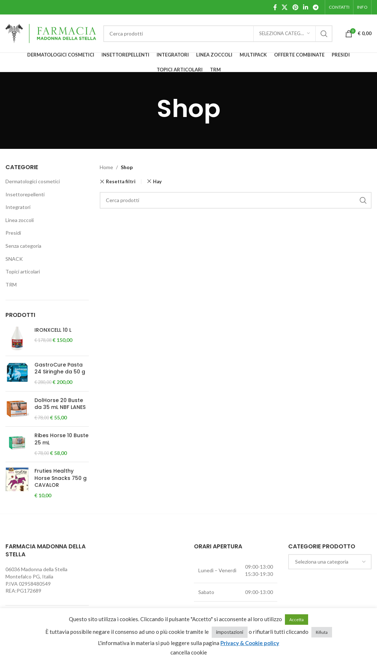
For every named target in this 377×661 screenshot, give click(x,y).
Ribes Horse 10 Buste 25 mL (61, 439)
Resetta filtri (121, 181)
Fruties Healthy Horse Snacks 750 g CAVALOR (60, 478)
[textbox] (330, 562)
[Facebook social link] (275, 7)
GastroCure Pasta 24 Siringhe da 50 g (59, 368)
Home (106, 167)
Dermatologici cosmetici (32, 181)
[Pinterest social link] (295, 7)
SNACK (14, 259)
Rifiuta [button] (322, 632)
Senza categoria (23, 246)
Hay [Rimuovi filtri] (157, 181)
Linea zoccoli (19, 220)
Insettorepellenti (25, 194)
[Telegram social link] (316, 7)
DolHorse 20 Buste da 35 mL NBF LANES (60, 404)
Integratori (17, 207)
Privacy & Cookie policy (249, 643)
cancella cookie (188, 652)
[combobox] (330, 561)
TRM (11, 284)
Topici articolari (22, 271)
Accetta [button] (296, 619)
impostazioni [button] (229, 632)
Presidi (13, 233)
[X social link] (284, 7)
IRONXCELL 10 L (52, 330)
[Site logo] (50, 33)
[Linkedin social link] (305, 7)
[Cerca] (217, 33)
